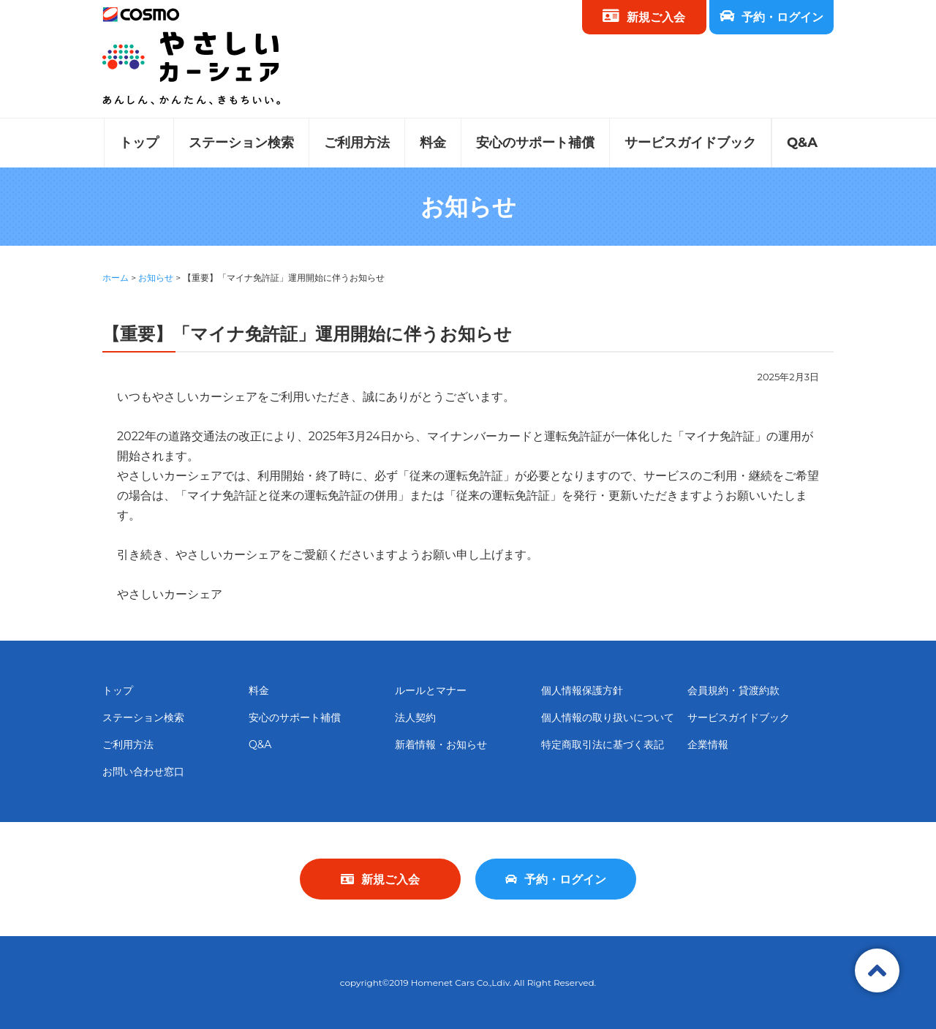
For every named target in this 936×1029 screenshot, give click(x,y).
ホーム (115, 277)
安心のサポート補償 (535, 143)
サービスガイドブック (690, 143)
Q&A (802, 143)
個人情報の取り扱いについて (607, 717)
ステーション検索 (241, 143)
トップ (139, 143)
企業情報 (707, 744)
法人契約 (415, 717)
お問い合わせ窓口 (143, 771)
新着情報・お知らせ (441, 744)
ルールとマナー (431, 690)
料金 (433, 143)
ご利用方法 (357, 143)
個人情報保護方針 (582, 690)
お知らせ (155, 277)
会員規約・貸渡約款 (733, 690)
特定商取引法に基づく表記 (602, 744)
